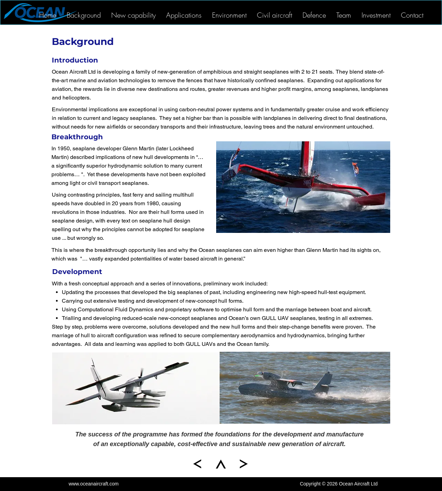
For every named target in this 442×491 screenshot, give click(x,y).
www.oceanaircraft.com (94, 484)
